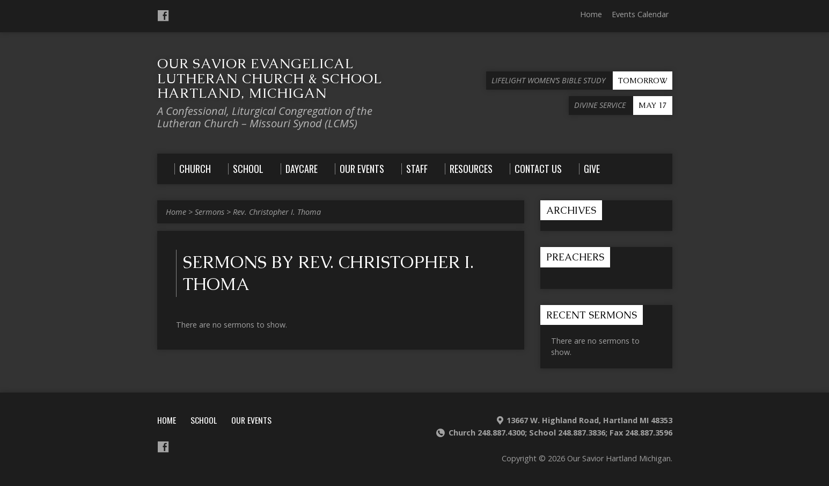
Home (591, 14)
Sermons (209, 212)
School (203, 420)
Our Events (251, 420)
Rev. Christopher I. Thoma (277, 212)
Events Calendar (640, 14)
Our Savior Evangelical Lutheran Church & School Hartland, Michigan (269, 78)
